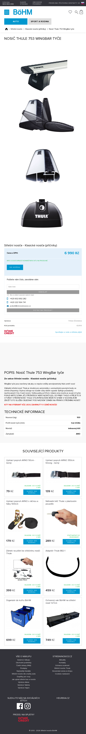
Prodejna (53, 3)
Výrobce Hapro (24, 688)
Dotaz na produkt (43, 310)
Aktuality (62, 660)
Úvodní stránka (6, 29)
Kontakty (73, 3)
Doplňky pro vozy (23, 677)
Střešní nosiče (16, 29)
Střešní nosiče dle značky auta (23, 674)
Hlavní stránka (24, 3)
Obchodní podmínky (37, 3)
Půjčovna (63, 3)
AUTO (16, 21)
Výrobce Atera (23, 682)
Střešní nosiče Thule (62, 668)
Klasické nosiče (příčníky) (35, 29)
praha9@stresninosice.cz (20, 306)
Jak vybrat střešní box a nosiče (24, 679)
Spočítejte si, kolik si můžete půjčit (68, 332)
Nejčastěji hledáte (24, 671)
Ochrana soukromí (62, 665)
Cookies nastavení (62, 674)
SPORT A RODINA (40, 21)
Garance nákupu (23, 660)
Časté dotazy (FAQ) (23, 665)
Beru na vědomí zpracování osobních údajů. (22, 295)
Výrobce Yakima (23, 685)
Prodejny (23, 668)
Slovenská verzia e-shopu (62, 671)
